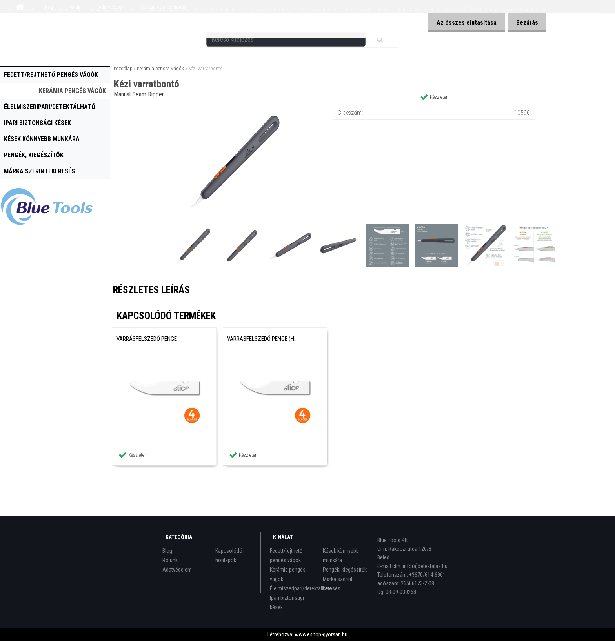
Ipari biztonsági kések (37, 123)
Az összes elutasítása (462, 22)
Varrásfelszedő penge (146, 338)
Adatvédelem (177, 570)
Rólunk (170, 560)
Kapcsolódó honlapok (228, 555)
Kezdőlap (123, 68)
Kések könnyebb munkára (42, 139)
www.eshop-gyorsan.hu (321, 634)
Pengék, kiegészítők (34, 155)
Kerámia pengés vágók (72, 90)
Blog (167, 551)
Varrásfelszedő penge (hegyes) (263, 338)
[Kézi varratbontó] (235, 107)
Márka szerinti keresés (39, 171)
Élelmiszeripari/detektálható (49, 107)
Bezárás (526, 22)
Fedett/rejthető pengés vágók (51, 74)
